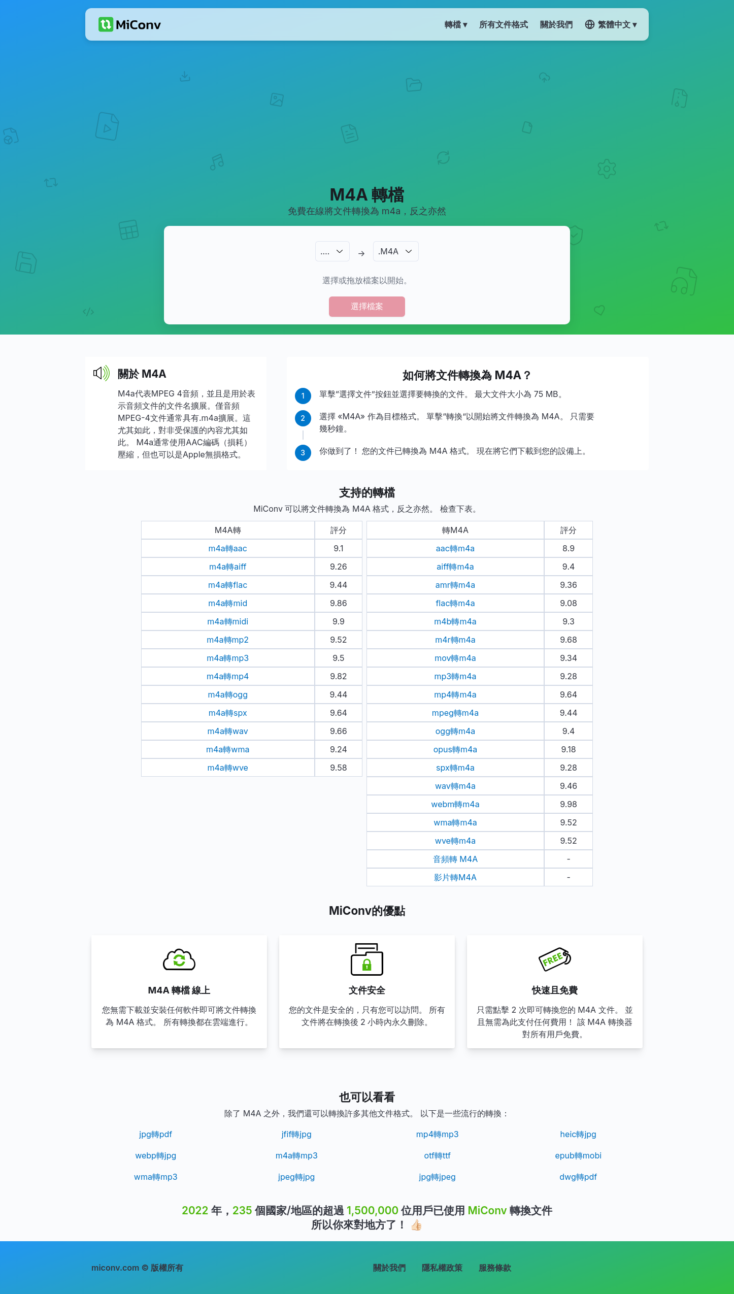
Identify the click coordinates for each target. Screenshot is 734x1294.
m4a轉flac (227, 585)
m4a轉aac (227, 548)
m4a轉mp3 (228, 658)
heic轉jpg (578, 1134)
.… (324, 251)
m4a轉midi (227, 621)
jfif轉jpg (297, 1134)
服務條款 (495, 1268)
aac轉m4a (455, 548)
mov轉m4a (455, 658)
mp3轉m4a (455, 676)
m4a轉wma (227, 749)
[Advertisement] (367, 112)
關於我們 (389, 1268)
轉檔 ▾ (456, 24)
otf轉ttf (437, 1155)
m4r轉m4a (455, 640)
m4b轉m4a (455, 621)
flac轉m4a (455, 603)
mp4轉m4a (455, 694)
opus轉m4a (455, 749)
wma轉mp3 (156, 1177)
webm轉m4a (455, 804)
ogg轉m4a (456, 731)
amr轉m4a (455, 585)
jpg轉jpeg (437, 1177)
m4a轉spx (228, 713)
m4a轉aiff (227, 566)
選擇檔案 (367, 306)
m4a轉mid (227, 603)
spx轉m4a (455, 767)
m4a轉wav (228, 731)
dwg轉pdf (578, 1177)
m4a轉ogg (228, 694)
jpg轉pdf (155, 1134)
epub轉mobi (578, 1155)
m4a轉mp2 (228, 640)
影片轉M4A (455, 877)
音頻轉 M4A (455, 859)
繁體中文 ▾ (611, 24)
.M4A (388, 251)
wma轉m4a (455, 822)
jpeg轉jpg (296, 1177)
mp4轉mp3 (437, 1134)
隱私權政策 (442, 1268)
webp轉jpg (155, 1155)
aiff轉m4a (455, 566)
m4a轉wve (227, 767)
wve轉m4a (455, 841)
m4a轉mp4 (228, 676)
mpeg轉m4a (455, 713)
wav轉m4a (455, 786)
